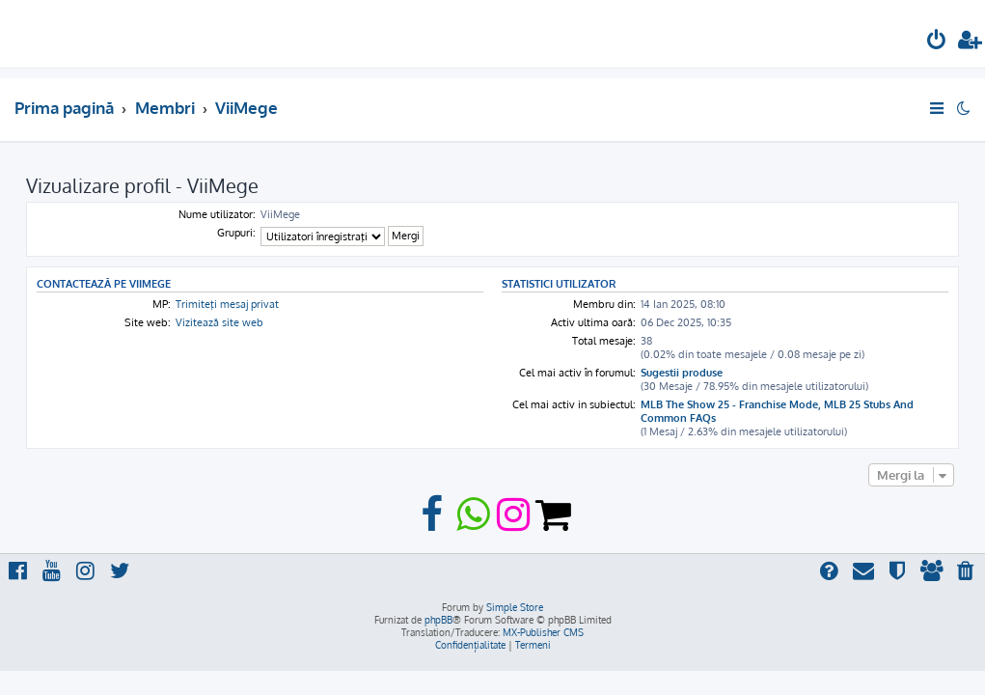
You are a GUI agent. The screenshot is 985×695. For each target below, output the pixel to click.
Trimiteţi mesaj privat (227, 304)
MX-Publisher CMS (543, 632)
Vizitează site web (219, 322)
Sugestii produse (682, 372)
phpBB (438, 620)
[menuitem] (936, 42)
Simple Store (514, 607)
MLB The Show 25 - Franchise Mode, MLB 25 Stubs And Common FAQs (777, 411)
